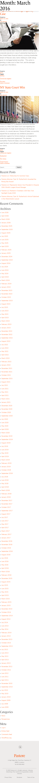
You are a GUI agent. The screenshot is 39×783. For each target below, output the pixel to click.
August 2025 (5, 233)
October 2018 (6, 470)
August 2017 (5, 514)
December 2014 (6, 609)
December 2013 (6, 639)
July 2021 (4, 385)
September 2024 (7, 260)
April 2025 (5, 246)
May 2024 (4, 273)
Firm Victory (3, 159)
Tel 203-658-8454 (19, 764)
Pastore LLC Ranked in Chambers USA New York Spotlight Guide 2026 (17, 192)
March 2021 (5, 399)
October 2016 (6, 548)
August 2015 (5, 582)
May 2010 (4, 693)
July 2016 (4, 558)
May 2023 (4, 314)
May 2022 (4, 351)
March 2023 (5, 321)
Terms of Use (30, 777)
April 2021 (5, 395)
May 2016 (4, 565)
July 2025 (4, 236)
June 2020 (4, 422)
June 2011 (4, 677)
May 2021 (4, 392)
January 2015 (6, 605)
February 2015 (6, 602)
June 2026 (4, 212)
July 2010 (4, 690)
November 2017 (6, 504)
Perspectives (5, 719)
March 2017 (5, 531)
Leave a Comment (7, 83)
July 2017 (4, 517)
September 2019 (7, 439)
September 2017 (7, 511)
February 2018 (6, 494)
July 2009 (4, 704)
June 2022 (4, 348)
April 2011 (5, 680)
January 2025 (6, 253)
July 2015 (4, 585)
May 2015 (4, 592)
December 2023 (6, 290)
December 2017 (6, 500)
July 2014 (4, 622)
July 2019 (4, 446)
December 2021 (6, 368)
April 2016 (5, 568)
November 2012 (6, 666)
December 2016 (6, 541)
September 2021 (7, 378)
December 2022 (6, 331)
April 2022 (5, 355)
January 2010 (6, 697)
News (1, 72)
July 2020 (4, 419)
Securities (2, 81)
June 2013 (4, 653)
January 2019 (6, 467)
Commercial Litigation (5, 78)
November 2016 (6, 544)
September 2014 (7, 616)
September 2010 (7, 687)
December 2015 (6, 578)
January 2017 (6, 538)
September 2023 (7, 301)
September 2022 (7, 338)
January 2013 (6, 663)
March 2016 (5, 572)
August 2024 (5, 263)
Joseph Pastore (4, 162)
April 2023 (5, 318)
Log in (3, 728)
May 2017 (4, 524)
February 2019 (6, 463)
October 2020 (6, 412)
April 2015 (5, 595)
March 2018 (5, 490)
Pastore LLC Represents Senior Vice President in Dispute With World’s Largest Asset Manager (20, 186)
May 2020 (4, 426)
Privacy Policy (8, 777)
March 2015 (5, 599)
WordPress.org (6, 738)
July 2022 (4, 345)
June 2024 (4, 270)
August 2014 (5, 619)
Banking (2, 75)
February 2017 (6, 534)
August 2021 (5, 382)
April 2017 (5, 527)
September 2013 (7, 646)
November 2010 (6, 683)
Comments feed (6, 734)
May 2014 (4, 629)
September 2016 (7, 551)
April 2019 (5, 456)
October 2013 (6, 643)
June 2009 (4, 707)
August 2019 (5, 443)
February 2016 (6, 575)
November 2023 (6, 294)
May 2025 (4, 243)
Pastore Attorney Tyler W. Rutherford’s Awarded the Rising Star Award (18, 180)
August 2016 (5, 555)
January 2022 (6, 365)
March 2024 (5, 280)
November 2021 (6, 372)
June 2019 (4, 450)
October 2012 (6, 670)
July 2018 (4, 477)
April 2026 (5, 216)
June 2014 (4, 626)
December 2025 (6, 226)
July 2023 (4, 307)
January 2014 (6, 636)
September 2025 (7, 229)
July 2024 (4, 267)
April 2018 (5, 487)
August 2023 (5, 304)
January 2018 (6, 497)
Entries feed (5, 731)
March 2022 (5, 358)
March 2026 (5, 219)
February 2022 (6, 362)
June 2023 (4, 311)
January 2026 (6, 223)
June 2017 (4, 521)
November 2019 (6, 436)
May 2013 (4, 656)
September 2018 (7, 473)
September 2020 (7, 416)
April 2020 (5, 429)
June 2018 (4, 480)
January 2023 (6, 328)
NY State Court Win (12, 87)
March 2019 (5, 460)
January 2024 (6, 287)
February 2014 (6, 633)
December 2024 (6, 256)
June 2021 (4, 389)
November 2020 (6, 409)
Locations (21, 762)
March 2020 (5, 433)
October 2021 (6, 375)
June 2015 (4, 589)
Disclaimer (19, 777)
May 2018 (4, 483)
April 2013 (5, 660)
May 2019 (4, 453)
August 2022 (5, 341)
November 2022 (6, 334)
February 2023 (6, 324)
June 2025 (4, 240)
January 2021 (6, 402)
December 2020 (6, 406)
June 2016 (4, 561)
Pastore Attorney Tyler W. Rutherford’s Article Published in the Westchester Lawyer (20, 198)
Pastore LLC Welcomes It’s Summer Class (15, 176)
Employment (3, 156)
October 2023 (6, 297)
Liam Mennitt (3, 21)
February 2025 (6, 250)
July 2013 (4, 649)
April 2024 (5, 277)
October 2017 (6, 507)
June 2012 (4, 673)
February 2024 (6, 284)
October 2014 (6, 612)
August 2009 (5, 700)
